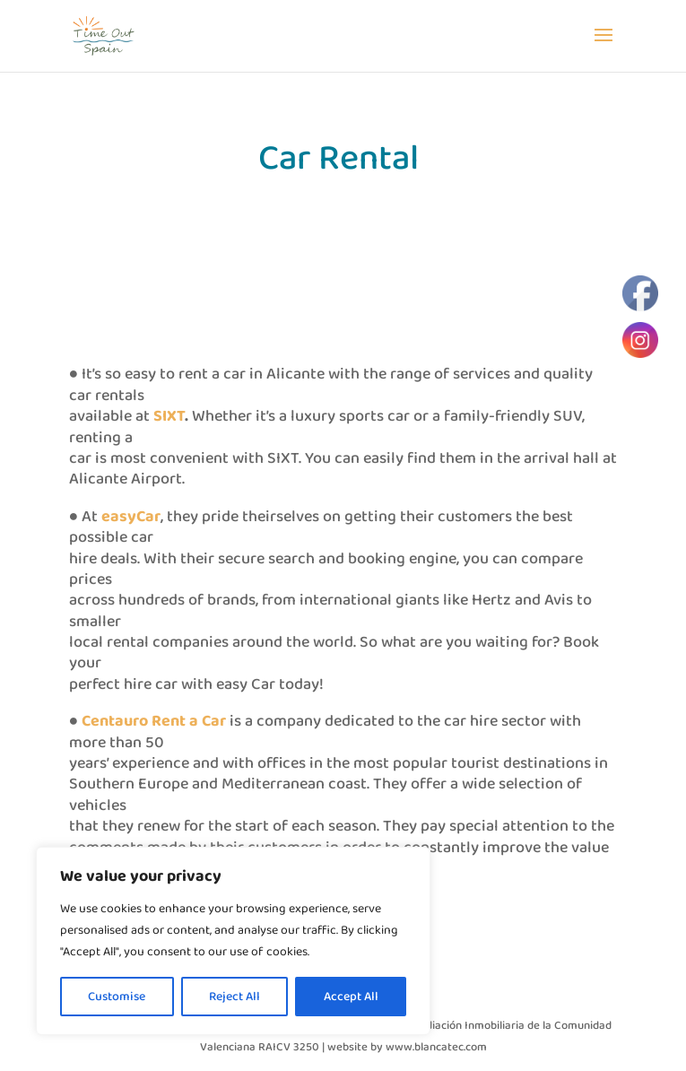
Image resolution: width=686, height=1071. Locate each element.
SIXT (169, 416)
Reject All (234, 996)
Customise (116, 996)
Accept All (351, 996)
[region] (233, 941)
